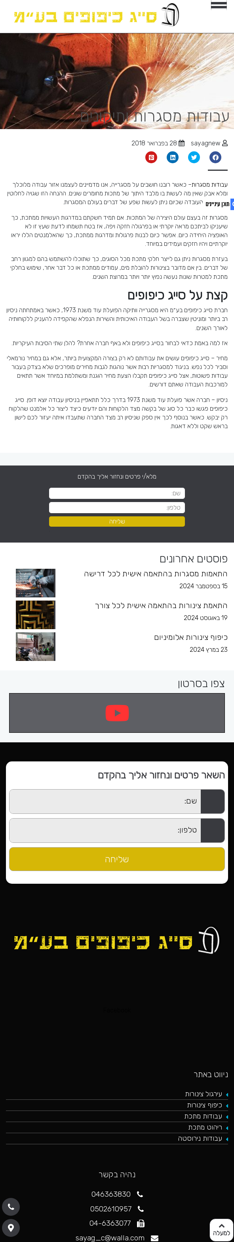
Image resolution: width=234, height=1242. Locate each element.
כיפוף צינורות (204, 1105)
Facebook (117, 1010)
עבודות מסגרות (210, 184)
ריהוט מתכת (205, 1127)
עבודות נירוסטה (200, 1138)
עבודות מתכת (203, 1116)
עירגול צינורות (203, 1093)
